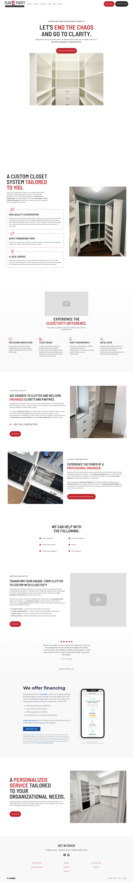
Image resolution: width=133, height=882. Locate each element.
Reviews (36, 4)
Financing (43, 4)
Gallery (49, 4)
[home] (15, 4)
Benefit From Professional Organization (81, 496)
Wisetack (44, 694)
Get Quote (109, 4)
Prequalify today (29, 720)
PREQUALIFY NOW (32, 729)
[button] (29, 4)
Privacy (120, 878)
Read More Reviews (66, 669)
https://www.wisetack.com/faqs (44, 743)
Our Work (66, 867)
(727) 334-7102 (122, 4)
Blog (54, 4)
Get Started (15, 434)
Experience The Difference (66, 51)
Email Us (96, 867)
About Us (59, 4)
